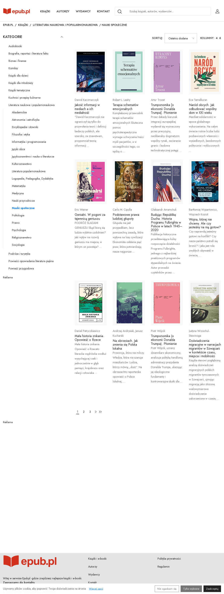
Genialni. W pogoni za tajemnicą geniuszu (90, 216)
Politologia (18, 215)
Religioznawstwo (21, 237)
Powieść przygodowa (21, 268)
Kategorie (33, 36)
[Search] (120, 12)
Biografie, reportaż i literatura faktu (28, 53)
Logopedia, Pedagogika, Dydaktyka (32, 179)
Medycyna (18, 193)
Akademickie (19, 112)
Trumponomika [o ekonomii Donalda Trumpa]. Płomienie (164, 109)
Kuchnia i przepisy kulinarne (24, 98)
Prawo (16, 223)
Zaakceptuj (212, 589)
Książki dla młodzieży (21, 83)
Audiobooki (15, 46)
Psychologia (19, 230)
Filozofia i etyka (21, 134)
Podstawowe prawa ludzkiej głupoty (126, 216)
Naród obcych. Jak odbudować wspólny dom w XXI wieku (203, 109)
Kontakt (103, 11)
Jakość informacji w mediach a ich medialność (87, 109)
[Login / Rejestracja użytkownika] (217, 11)
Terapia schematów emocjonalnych (125, 107)
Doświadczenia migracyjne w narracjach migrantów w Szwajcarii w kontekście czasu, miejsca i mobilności (205, 348)
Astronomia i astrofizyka (25, 120)
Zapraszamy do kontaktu (19, 582)
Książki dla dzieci (18, 76)
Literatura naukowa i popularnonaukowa (65, 25)
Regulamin (163, 567)
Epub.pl (8, 25)
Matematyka (18, 186)
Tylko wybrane (191, 589)
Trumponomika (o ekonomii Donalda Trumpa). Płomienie (164, 340)
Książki (45, 11)
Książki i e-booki (97, 559)
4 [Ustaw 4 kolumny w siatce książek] (217, 38)
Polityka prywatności (169, 559)
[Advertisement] (33, 304)
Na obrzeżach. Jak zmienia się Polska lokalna (125, 344)
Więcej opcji (96, 589)
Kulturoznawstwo (21, 164)
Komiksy (13, 68)
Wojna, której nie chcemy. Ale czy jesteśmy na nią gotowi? (205, 223)
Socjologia (18, 245)
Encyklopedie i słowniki (25, 127)
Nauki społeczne (23, 208)
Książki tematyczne (19, 90)
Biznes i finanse (17, 61)
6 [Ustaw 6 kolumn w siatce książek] (220, 38)
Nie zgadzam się (166, 589)
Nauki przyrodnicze (23, 201)
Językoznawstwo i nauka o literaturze (33, 156)
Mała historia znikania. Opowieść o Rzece (89, 338)
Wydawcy (83, 11)
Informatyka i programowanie (29, 142)
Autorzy (63, 11)
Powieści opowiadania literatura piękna (31, 261)
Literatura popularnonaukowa (28, 171)
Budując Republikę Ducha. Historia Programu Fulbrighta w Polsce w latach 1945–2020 (166, 222)
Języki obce (18, 149)
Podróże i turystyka (19, 254)
